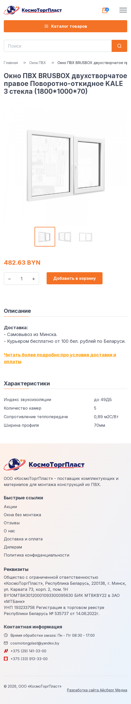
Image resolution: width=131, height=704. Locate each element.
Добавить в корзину (74, 278)
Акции (10, 506)
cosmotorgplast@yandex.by (34, 643)
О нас (9, 530)
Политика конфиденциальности (36, 555)
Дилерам (13, 546)
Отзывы (12, 522)
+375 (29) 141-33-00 (28, 651)
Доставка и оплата (23, 538)
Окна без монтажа (22, 514)
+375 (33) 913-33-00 (29, 659)
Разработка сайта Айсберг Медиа (97, 690)
